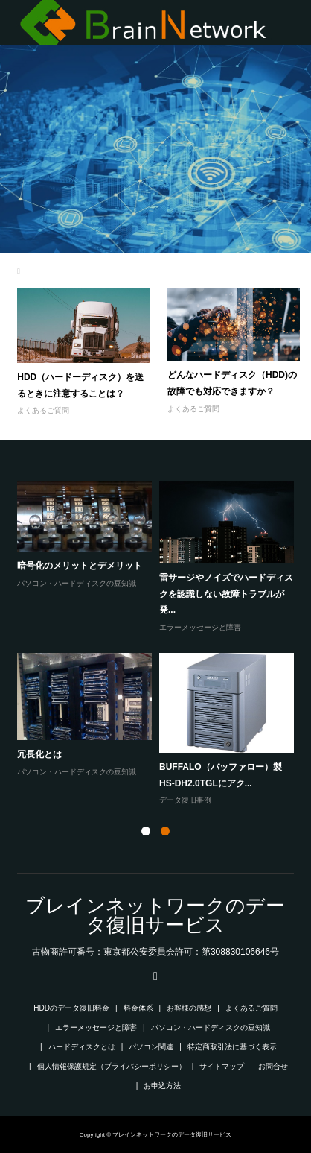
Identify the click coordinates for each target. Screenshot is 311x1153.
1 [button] (145, 831)
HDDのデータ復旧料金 (71, 1008)
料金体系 (138, 1008)
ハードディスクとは (81, 1047)
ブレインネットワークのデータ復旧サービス (155, 915)
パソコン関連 (151, 1047)
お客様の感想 (189, 1008)
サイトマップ (221, 1066)
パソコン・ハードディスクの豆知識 (76, 583)
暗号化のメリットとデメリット (79, 565)
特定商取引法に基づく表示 (232, 1047)
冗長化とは (39, 754)
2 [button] (165, 831)
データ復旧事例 (185, 800)
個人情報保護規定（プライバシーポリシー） (111, 1066)
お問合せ (273, 1066)
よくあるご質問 (43, 410)
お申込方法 (162, 1085)
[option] (159, 644)
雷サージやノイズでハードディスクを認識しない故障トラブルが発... (226, 593)
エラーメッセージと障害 (200, 627)
